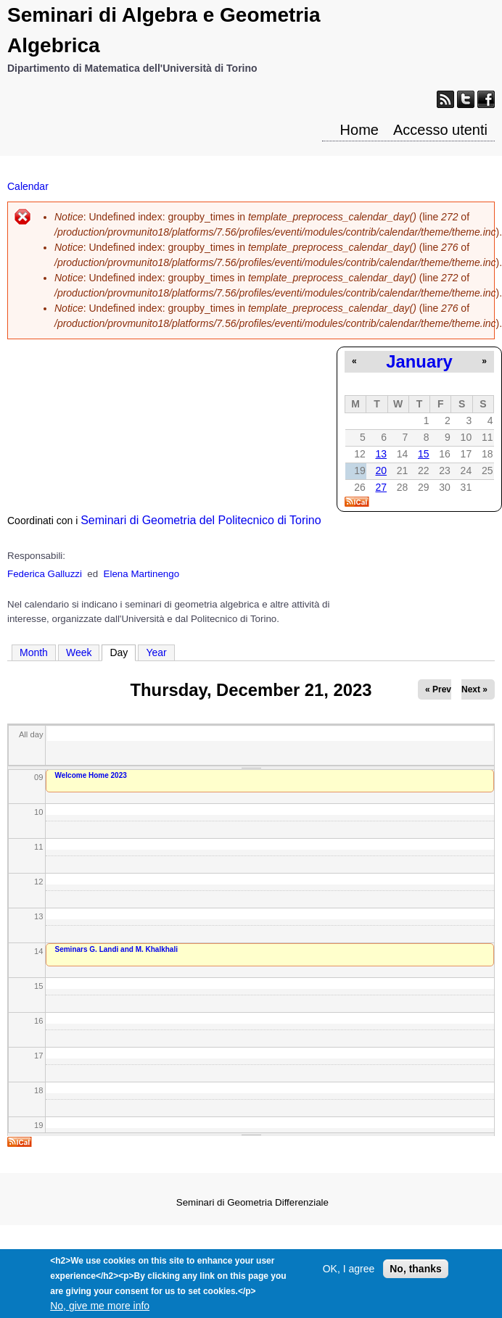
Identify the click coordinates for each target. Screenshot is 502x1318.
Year (156, 652)
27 (381, 487)
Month (34, 652)
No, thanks (416, 1276)
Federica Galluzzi (44, 573)
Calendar (28, 186)
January (419, 361)
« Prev (438, 689)
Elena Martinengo (141, 573)
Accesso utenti (440, 130)
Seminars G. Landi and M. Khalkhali (116, 949)
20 (381, 470)
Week (79, 652)
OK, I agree (349, 1276)
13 (381, 454)
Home (359, 130)
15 (423, 454)
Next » (474, 689)
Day (123, 651)
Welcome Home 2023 (91, 775)
